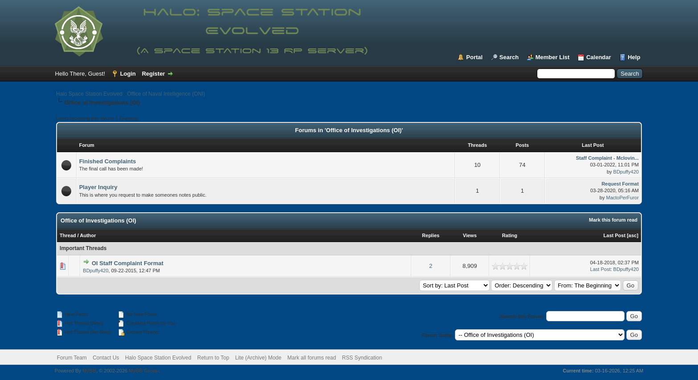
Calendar (598, 57)
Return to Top (213, 358)
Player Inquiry (98, 187)
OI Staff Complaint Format (127, 263)
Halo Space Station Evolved (89, 94)
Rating (509, 235)
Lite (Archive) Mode (258, 358)
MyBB (89, 370)
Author (88, 235)
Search (509, 57)
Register (153, 73)
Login (128, 73)
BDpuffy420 (626, 171)
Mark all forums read (312, 358)
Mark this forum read (613, 219)
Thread (68, 235)
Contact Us (106, 358)
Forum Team (72, 358)
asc (633, 235)
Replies (430, 235)
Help (634, 57)
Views (470, 235)
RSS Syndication (362, 358)
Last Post (615, 235)
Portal (474, 57)
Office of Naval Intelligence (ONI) (166, 94)
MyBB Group (143, 370)
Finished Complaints (107, 161)
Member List (553, 57)
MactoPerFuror (622, 197)
